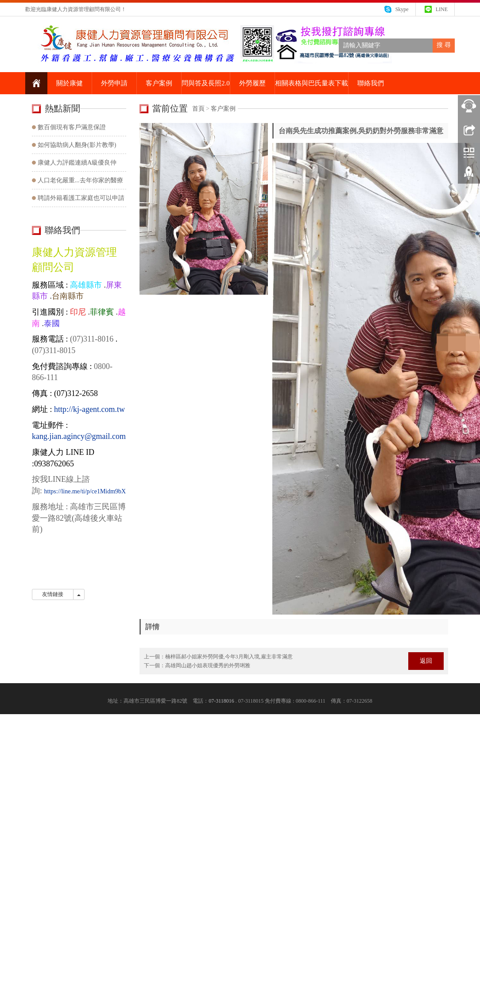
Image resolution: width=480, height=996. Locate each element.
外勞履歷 (252, 83)
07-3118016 (221, 701)
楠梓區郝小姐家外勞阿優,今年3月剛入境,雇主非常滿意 (229, 657)
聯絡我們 (370, 83)
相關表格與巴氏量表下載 (311, 83)
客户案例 (159, 83)
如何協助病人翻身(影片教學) (77, 145)
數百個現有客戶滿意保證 (72, 127)
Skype (402, 9)
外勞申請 (114, 83)
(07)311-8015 (53, 350)
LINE (442, 9)
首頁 (198, 108)
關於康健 (69, 83)
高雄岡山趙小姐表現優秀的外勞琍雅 (207, 665)
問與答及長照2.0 (206, 83)
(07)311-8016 (91, 339)
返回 (426, 661)
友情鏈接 (53, 594)
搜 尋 (444, 45)
